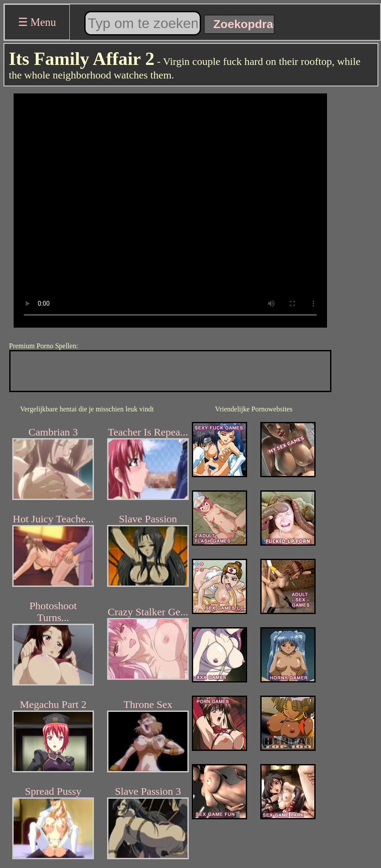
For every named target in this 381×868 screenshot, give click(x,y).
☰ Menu (37, 22)
